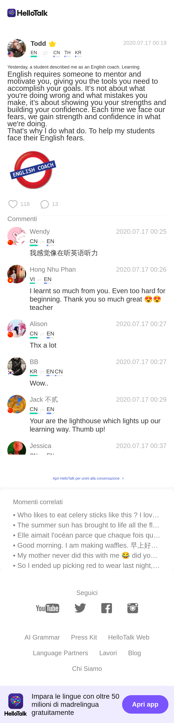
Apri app (145, 704)
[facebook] (106, 608)
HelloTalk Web (128, 637)
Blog (134, 652)
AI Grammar (42, 637)
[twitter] (80, 608)
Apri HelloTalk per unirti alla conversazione (86, 478)
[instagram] (132, 608)
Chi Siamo (87, 668)
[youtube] (47, 608)
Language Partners (60, 652)
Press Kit (84, 637)
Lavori (108, 652)
